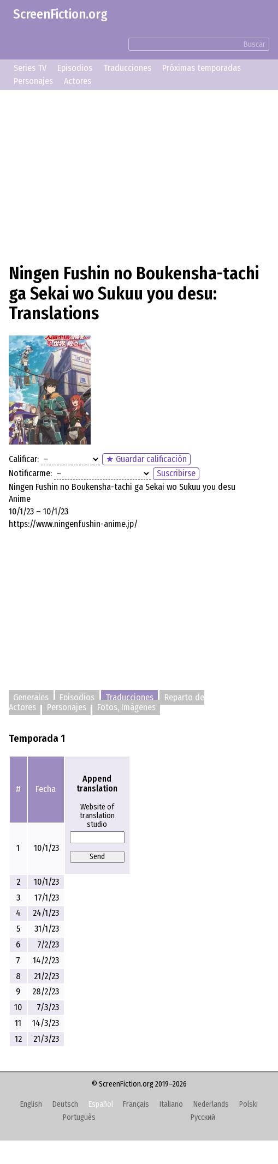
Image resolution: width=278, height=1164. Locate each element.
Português (79, 1117)
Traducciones (127, 68)
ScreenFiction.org (60, 14)
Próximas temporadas (201, 68)
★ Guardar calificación (146, 459)
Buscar (254, 44)
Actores (77, 81)
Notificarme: (30, 473)
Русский (203, 1117)
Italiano (171, 1104)
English (31, 1104)
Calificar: (24, 459)
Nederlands (211, 1104)
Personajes (33, 81)
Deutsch (65, 1104)
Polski (248, 1104)
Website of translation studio (97, 816)
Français (136, 1104)
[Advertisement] (139, 175)
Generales (31, 697)
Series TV (30, 68)
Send (97, 856)
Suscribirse (176, 473)
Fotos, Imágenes (126, 708)
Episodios (74, 68)
